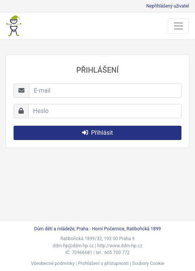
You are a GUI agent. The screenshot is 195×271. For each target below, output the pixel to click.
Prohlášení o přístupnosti (103, 263)
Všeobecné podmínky (53, 263)
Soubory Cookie (148, 263)
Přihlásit (97, 132)
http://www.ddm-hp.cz (119, 245)
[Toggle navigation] (178, 25)
